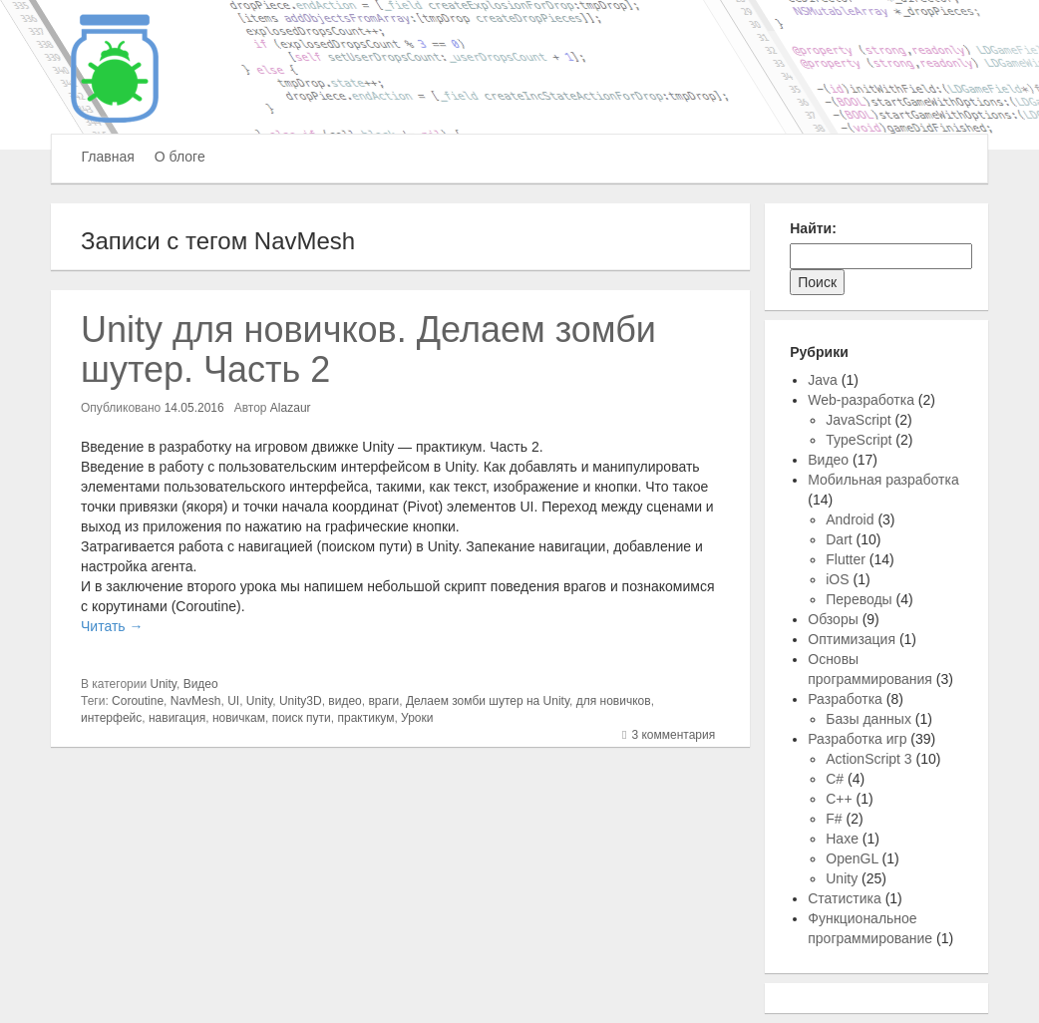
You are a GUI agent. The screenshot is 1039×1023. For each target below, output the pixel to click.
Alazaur (290, 408)
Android (849, 519)
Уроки (417, 718)
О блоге (180, 157)
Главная (108, 157)
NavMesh (196, 701)
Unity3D (300, 701)
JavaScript (858, 420)
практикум (365, 718)
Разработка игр (857, 739)
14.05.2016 (194, 408)
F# (834, 819)
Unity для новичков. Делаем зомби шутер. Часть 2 (368, 349)
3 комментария (673, 735)
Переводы (858, 599)
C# (835, 779)
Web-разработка (861, 400)
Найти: (813, 228)
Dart (839, 539)
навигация (177, 718)
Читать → (112, 626)
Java (823, 380)
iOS (837, 579)
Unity (163, 684)
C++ (839, 799)
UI (233, 701)
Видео (200, 684)
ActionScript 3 (868, 759)
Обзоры (833, 619)
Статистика (844, 898)
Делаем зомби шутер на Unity (487, 701)
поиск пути (301, 718)
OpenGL (851, 858)
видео (344, 701)
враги (383, 701)
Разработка (845, 699)
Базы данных (868, 719)
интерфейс (111, 718)
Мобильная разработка (883, 480)
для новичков (613, 701)
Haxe (842, 839)
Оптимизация (851, 639)
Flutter (846, 559)
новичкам (238, 718)
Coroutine (138, 701)
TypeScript (858, 440)
